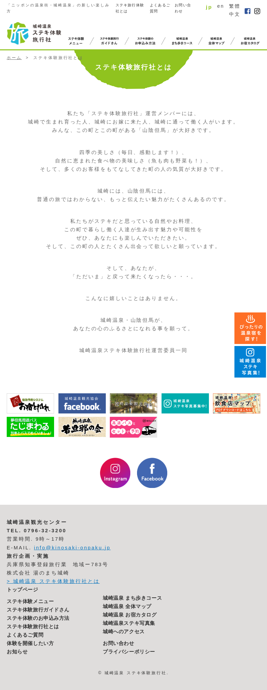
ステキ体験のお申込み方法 (38, 618)
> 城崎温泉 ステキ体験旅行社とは (53, 581)
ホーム (14, 57)
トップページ (22, 589)
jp (209, 7)
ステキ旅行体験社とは (130, 8)
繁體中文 (234, 10)
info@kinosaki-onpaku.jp (72, 547)
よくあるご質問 (160, 8)
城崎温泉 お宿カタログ (130, 615)
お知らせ (17, 651)
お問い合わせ (183, 8)
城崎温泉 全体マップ (127, 606)
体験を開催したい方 (30, 643)
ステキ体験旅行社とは (33, 626)
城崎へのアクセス (124, 631)
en (220, 6)
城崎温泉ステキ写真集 (129, 623)
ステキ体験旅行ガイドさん (38, 609)
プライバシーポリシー (129, 651)
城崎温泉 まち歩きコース (132, 598)
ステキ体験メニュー (30, 601)
